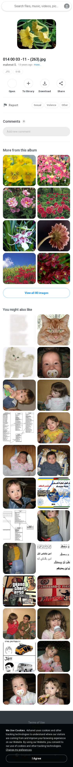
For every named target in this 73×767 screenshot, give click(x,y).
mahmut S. (10, 64)
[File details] (19, 170)
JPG (7, 71)
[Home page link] (7, 6)
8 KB (18, 71)
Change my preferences (19, 750)
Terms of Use (36, 722)
